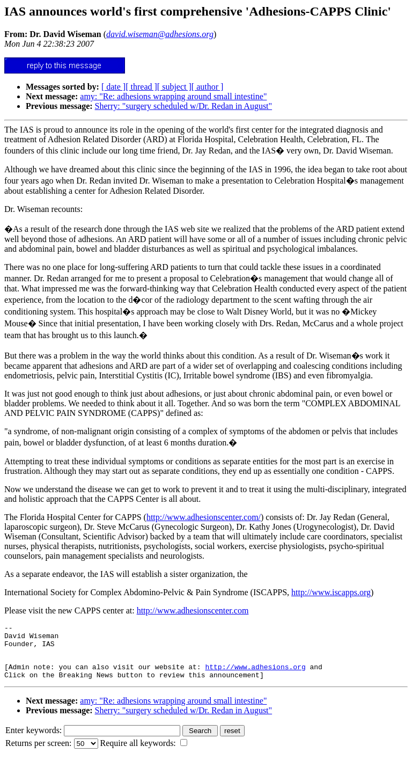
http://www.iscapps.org (331, 592)
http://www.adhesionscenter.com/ (203, 517)
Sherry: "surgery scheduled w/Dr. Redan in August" (184, 106)
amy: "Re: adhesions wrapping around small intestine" (173, 96)
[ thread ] (141, 86)
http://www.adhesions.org (255, 674)
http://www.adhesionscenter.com (193, 610)
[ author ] (208, 86)
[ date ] (113, 86)
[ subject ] (174, 86)
